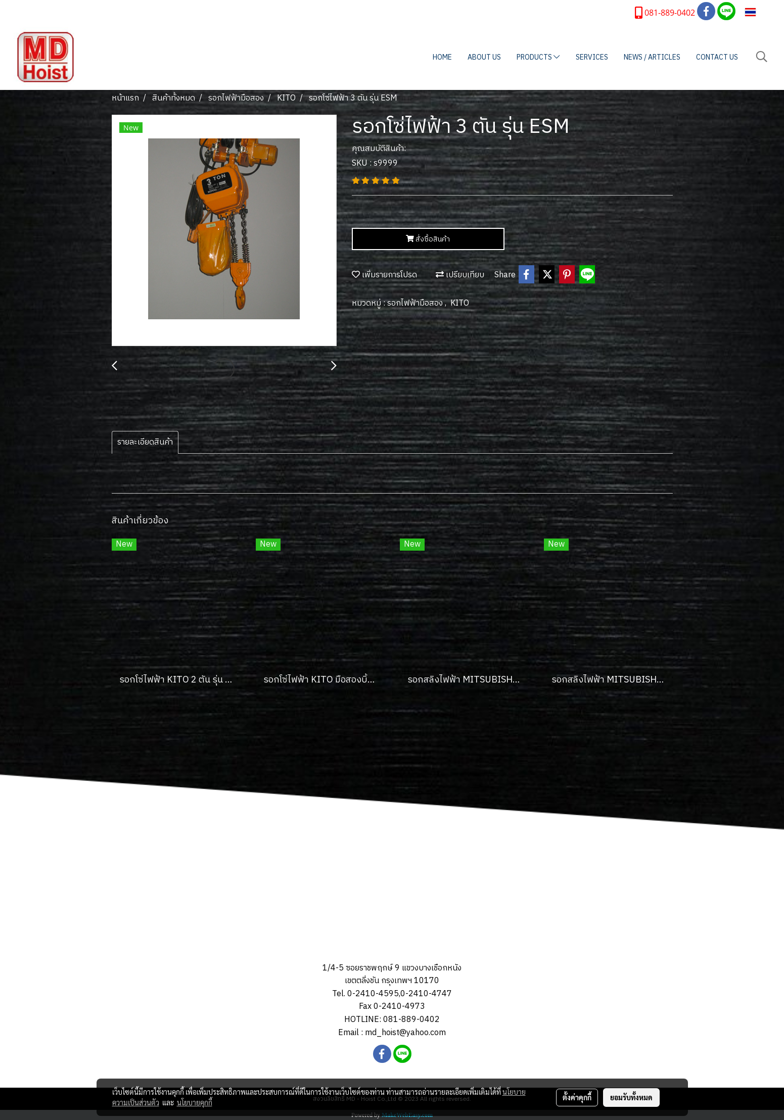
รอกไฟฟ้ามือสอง (416, 303)
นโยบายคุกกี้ (194, 1102)
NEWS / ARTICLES (652, 57)
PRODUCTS (538, 57)
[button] (762, 57)
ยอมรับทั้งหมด (631, 1097)
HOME (442, 57)
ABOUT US (484, 57)
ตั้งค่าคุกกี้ (577, 1097)
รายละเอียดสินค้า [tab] (145, 442)
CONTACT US (717, 57)
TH (757, 12)
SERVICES (592, 57)
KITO (459, 303)
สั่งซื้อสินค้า (428, 239)
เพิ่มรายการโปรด (384, 275)
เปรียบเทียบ (460, 275)
